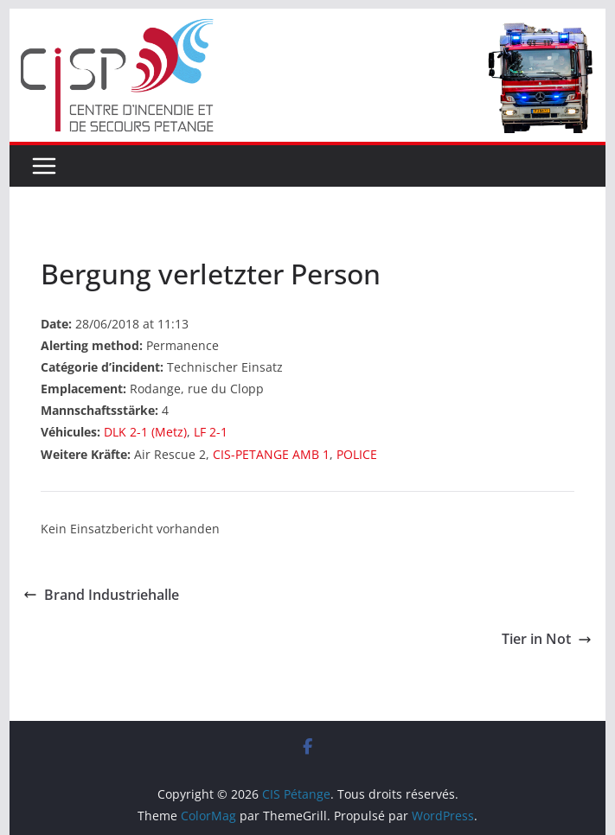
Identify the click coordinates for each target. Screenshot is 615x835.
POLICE (356, 454)
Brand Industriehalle (101, 594)
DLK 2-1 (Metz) (145, 432)
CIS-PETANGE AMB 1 (271, 454)
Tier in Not (547, 638)
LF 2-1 (210, 432)
